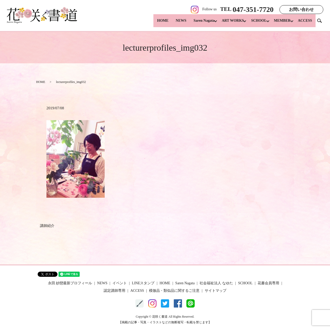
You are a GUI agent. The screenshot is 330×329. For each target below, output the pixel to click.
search (321, 23)
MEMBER (280, 23)
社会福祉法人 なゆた (216, 283)
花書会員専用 (268, 283)
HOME (155, 23)
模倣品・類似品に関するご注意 (174, 291)
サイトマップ (215, 291)
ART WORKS (228, 23)
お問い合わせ (301, 9)
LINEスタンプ (143, 283)
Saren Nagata (197, 23)
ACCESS (305, 23)
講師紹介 (47, 226)
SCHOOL (255, 23)
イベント (119, 283)
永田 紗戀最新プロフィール (70, 283)
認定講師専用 (114, 291)
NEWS (174, 23)
